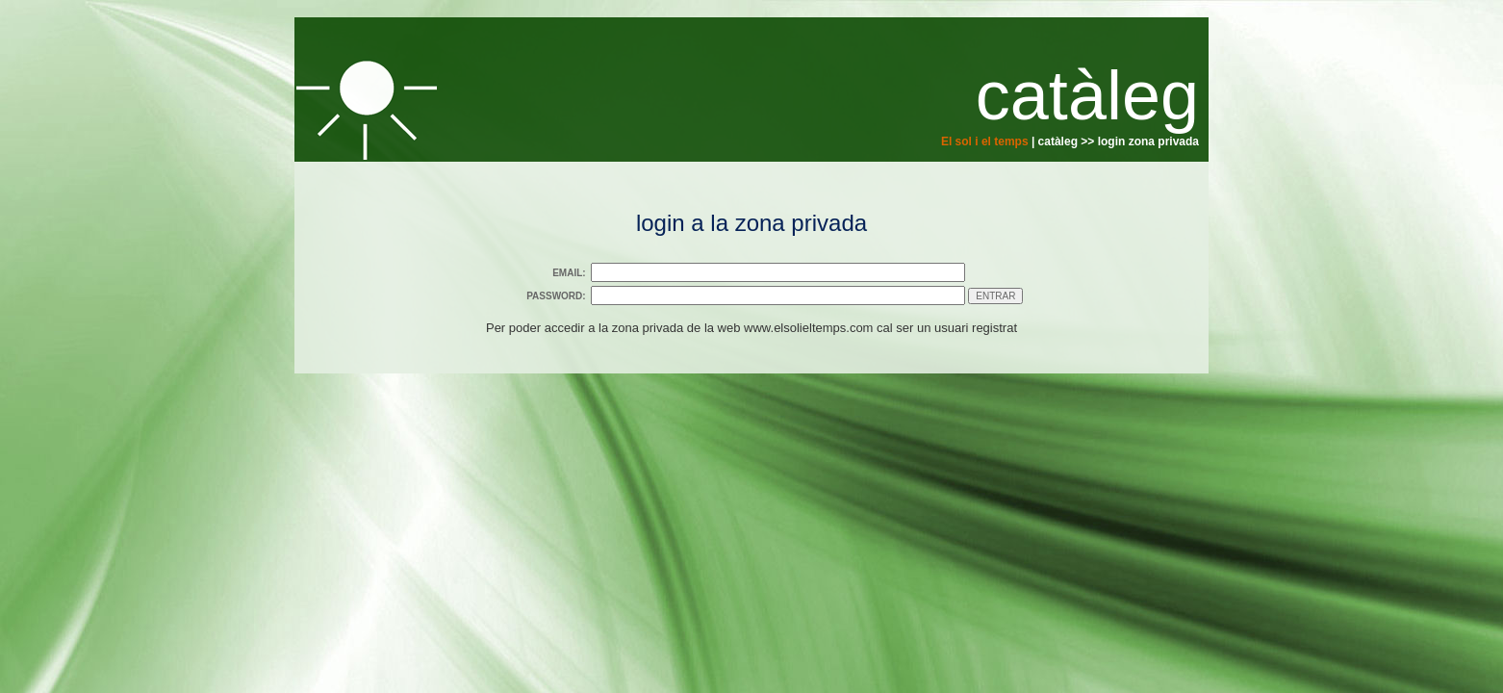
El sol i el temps (985, 141)
